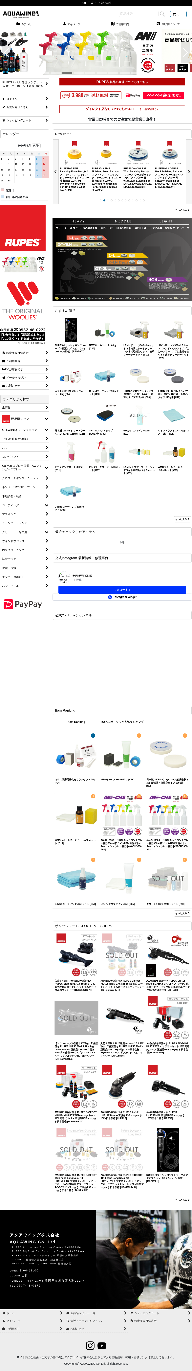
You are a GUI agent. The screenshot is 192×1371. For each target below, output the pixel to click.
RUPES (102, 82)
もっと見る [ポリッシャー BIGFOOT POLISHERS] (182, 1200)
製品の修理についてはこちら (128, 82)
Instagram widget (122, 597)
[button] (6, 52)
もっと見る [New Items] (182, 210)
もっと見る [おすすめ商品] (182, 519)
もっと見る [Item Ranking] (182, 913)
